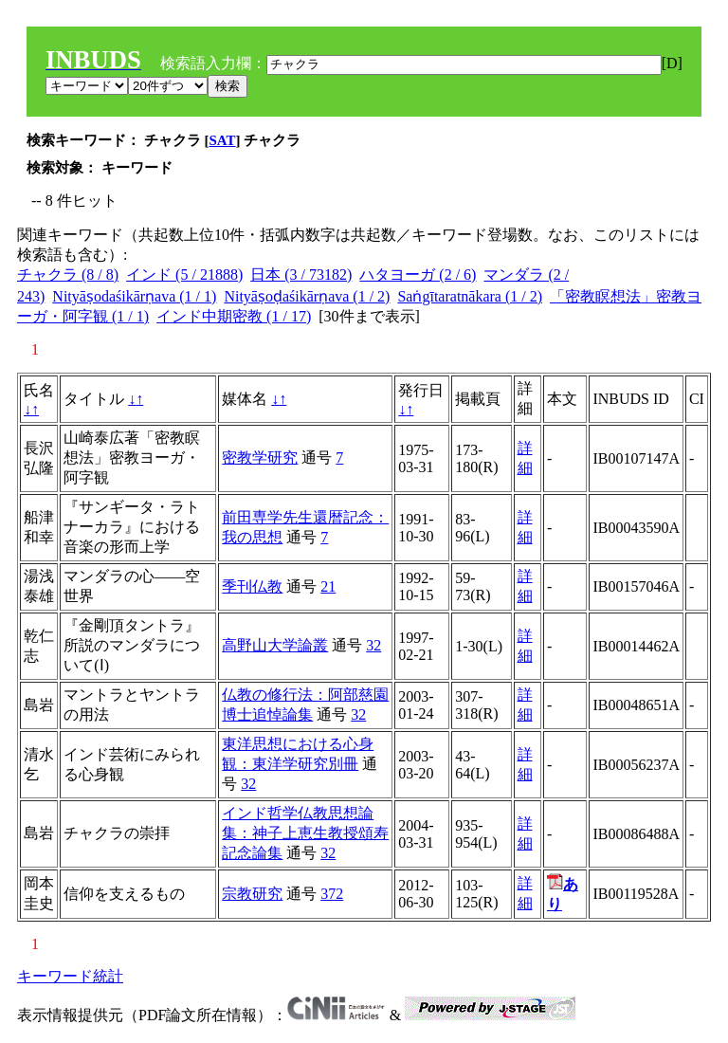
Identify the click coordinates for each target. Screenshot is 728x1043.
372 (331, 894)
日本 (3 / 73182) (301, 274)
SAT (222, 140)
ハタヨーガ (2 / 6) (417, 274)
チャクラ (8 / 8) (67, 274)
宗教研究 (252, 894)
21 (328, 586)
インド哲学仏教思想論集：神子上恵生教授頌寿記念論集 (305, 833)
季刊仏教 (252, 586)
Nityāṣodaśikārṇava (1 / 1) (134, 296)
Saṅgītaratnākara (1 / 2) (469, 296)
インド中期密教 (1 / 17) (233, 316)
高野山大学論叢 (275, 645)
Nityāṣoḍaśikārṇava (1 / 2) (307, 296)
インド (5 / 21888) (184, 274)
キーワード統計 (70, 976)
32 (373, 645)
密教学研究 (260, 457)
